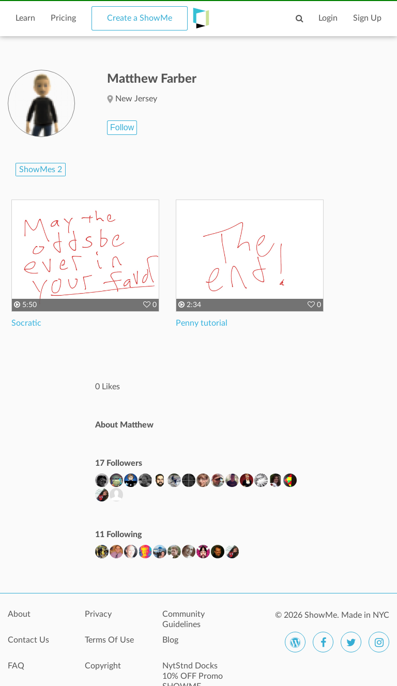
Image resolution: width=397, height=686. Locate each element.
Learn (25, 18)
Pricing (63, 18)
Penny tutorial (201, 323)
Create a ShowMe (139, 18)
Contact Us (28, 640)
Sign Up (367, 18)
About (19, 614)
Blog (170, 640)
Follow (122, 127)
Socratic (26, 323)
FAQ (16, 666)
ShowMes (40, 169)
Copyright (103, 666)
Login (328, 18)
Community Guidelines (183, 619)
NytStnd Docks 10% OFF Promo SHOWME (192, 671)
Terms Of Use (109, 640)
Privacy (98, 614)
